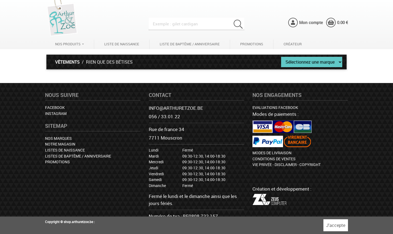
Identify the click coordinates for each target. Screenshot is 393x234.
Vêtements (67, 62)
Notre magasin (60, 144)
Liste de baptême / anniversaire (190, 44)
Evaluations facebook (275, 107)
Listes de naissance (65, 150)
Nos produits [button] (68, 44)
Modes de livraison (271, 152)
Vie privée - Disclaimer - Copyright (286, 164)
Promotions (251, 44)
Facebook (55, 107)
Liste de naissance (121, 44)
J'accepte (335, 225)
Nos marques (58, 138)
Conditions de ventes (274, 158)
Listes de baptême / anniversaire (78, 156)
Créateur (293, 44)
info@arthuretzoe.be (176, 108)
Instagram (56, 113)
